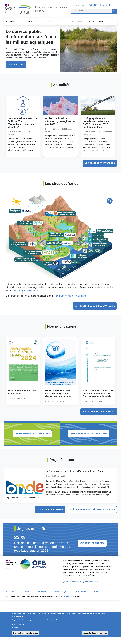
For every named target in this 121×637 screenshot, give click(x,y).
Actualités (93, 5)
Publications (54, 22)
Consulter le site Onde (50, 509)
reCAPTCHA (19, 625)
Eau (7, 55)
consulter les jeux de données (32, 434)
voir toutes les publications (99, 412)
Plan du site (81, 591)
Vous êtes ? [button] (108, 5)
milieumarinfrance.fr (72, 582)
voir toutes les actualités (100, 163)
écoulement (108, 481)
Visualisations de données (79, 22)
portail (22, 52)
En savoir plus (16, 65)
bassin (109, 287)
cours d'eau (55, 484)
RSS (96, 591)
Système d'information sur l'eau (41, 52)
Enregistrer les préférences (25, 633)
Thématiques (105, 22)
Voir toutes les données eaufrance (95, 306)
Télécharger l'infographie (26, 290)
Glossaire (42, 591)
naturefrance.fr (91, 582)
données (13, 58)
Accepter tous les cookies (95, 633)
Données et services (31, 22)
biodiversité (99, 487)
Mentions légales (61, 591)
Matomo (17, 627)
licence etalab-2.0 (66, 596)
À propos (10, 22)
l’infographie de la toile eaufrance (70, 296)
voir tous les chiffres (92, 543)
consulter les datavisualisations (89, 434)
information (24, 49)
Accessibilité (11, 591)
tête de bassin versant (72, 484)
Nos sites (80, 5)
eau (35, 49)
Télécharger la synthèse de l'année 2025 (92, 509)
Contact (27, 591)
